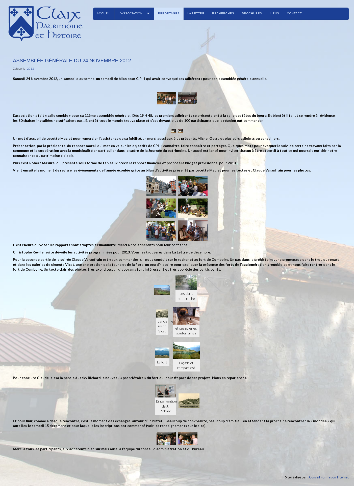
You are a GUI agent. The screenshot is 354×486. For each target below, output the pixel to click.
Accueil (104, 13)
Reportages (169, 13)
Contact (294, 13)
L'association (130, 13)
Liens (274, 13)
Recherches (223, 13)
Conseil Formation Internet (329, 477)
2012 (30, 68)
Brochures (252, 13)
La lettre (195, 13)
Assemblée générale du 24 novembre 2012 (72, 60)
